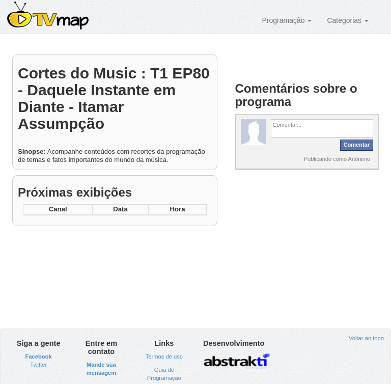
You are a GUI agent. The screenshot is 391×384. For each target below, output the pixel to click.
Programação (287, 20)
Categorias (348, 20)
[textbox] (322, 128)
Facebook (38, 356)
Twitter (38, 365)
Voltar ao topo (366, 338)
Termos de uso (164, 356)
